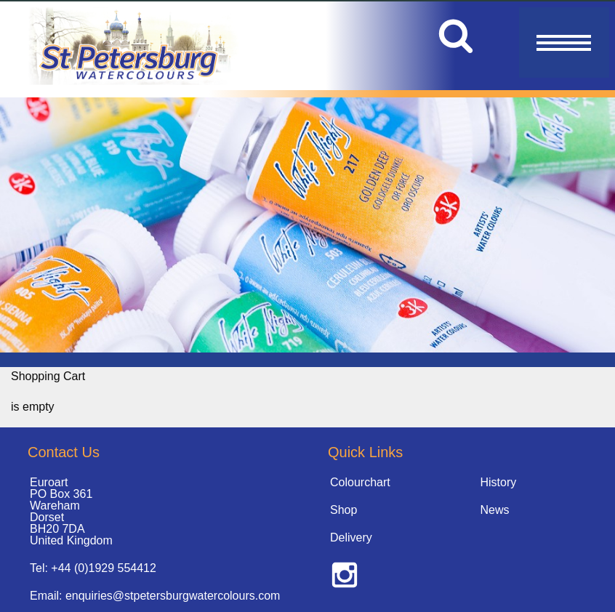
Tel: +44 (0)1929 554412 (93, 568)
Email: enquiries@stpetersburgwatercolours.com (155, 595)
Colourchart (360, 482)
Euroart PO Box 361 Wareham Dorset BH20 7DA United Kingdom (71, 511)
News (495, 510)
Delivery (351, 537)
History (499, 482)
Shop (343, 510)
